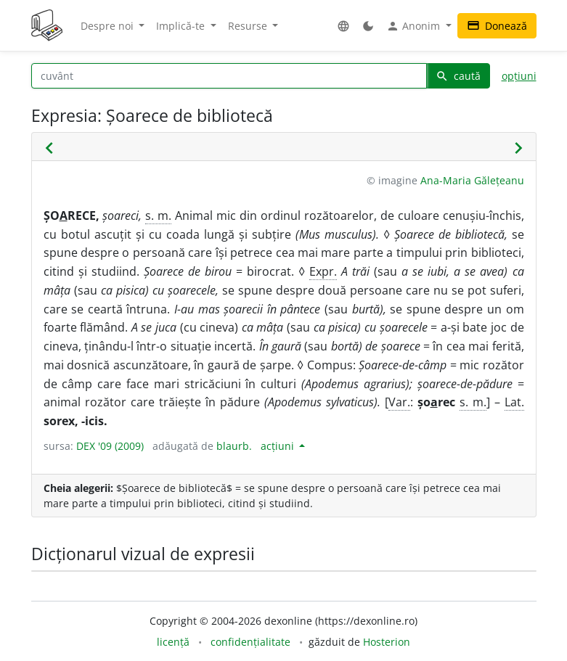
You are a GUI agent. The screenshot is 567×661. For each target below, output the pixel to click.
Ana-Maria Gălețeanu (472, 180)
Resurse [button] (249, 26)
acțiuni (279, 446)
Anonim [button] (414, 26)
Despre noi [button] (108, 26)
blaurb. (234, 446)
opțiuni (519, 76)
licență (173, 642)
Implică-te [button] (182, 26)
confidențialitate (250, 642)
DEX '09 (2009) (110, 446)
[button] (343, 25)
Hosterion (386, 642)
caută (458, 76)
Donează (497, 26)
